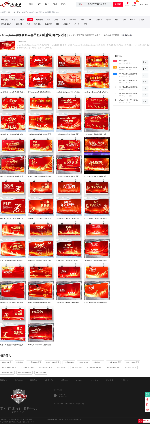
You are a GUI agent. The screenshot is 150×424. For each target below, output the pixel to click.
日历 (85, 24)
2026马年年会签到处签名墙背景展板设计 (41, 134)
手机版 (125, 380)
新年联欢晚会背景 (52, 362)
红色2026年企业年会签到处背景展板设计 (97, 134)
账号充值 (49, 380)
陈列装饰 (37, 24)
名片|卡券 (72, 20)
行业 (47, 4)
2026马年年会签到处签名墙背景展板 (69, 134)
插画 (56, 20)
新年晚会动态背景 (45, 367)
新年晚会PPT (98, 362)
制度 (57, 24)
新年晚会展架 (62, 367)
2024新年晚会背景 (114, 362)
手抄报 (141, 20)
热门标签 (19, 380)
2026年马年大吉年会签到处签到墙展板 (13, 134)
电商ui (108, 20)
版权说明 (109, 380)
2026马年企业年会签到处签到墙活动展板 (13, 92)
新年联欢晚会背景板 (9, 367)
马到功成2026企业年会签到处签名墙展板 (41, 92)
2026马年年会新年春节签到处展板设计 (13, 218)
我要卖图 (147, 394)
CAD (90, 20)
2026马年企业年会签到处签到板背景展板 (97, 92)
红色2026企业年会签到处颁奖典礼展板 (41, 176)
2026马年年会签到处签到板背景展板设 (13, 176)
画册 (63, 20)
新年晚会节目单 (130, 367)
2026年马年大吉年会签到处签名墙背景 (69, 260)
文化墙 (21, 20)
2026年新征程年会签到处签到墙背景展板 (69, 92)
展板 (18, 12)
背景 (48, 20)
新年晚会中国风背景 (94, 367)
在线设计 (65, 4)
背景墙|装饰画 (6, 24)
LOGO (132, 20)
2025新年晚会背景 (24, 372)
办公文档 (99, 20)
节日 (55, 4)
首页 (31, 4)
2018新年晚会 (41, 372)
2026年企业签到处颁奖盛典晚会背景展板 (97, 218)
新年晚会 (19, 362)
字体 (124, 20)
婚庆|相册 (19, 24)
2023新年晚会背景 (34, 362)
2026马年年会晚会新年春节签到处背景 (41, 303)
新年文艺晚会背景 (132, 362)
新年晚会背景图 (7, 372)
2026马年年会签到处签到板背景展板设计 (97, 303)
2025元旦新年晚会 (27, 367)
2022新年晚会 (77, 367)
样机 (28, 24)
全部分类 (4, 20)
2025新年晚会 (69, 362)
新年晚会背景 (6, 362)
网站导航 (34, 380)
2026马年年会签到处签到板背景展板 (69, 176)
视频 (82, 20)
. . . (28, 12)
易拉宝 (76, 24)
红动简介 (94, 380)
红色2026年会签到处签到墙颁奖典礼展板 (13, 345)
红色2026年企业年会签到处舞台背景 (13, 260)
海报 (13, 20)
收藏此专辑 (127, 35)
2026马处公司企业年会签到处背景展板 (41, 345)
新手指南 (64, 380)
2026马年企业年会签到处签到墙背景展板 (41, 260)
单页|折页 (48, 24)
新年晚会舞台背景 (113, 367)
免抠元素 (39, 20)
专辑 (13, 12)
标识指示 (67, 24)
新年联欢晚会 (83, 362)
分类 (39, 4)
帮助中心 (79, 380)
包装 (116, 20)
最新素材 (4, 380)
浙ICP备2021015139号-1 (24, 419)
